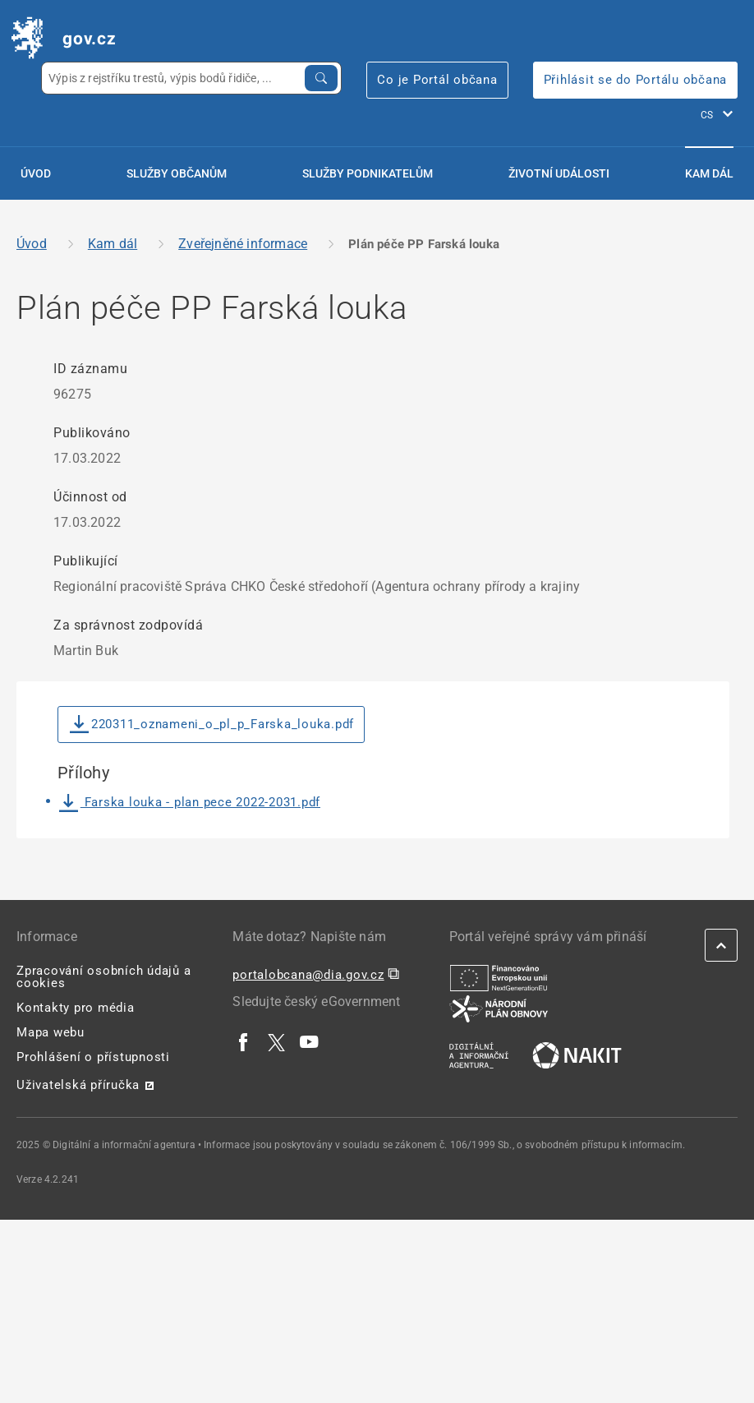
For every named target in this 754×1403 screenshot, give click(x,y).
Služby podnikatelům (367, 173)
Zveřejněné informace (242, 244)
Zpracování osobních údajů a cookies (103, 976)
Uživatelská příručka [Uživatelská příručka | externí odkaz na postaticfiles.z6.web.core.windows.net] (78, 1085)
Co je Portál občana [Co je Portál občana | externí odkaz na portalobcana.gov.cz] (437, 79)
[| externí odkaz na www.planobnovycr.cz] (498, 1007)
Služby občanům (176, 173)
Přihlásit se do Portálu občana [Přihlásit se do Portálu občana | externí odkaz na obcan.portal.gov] (636, 79)
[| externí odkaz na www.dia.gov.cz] (478, 1054)
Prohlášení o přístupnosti (93, 1057)
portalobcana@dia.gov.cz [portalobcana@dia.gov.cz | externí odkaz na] (308, 974)
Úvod (36, 173)
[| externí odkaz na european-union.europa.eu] (498, 977)
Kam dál (709, 173)
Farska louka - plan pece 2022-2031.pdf (189, 802)
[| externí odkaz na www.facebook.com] (243, 1041)
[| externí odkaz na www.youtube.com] (309, 1041)
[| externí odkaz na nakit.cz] (577, 1054)
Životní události (558, 173)
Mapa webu (50, 1032)
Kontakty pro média (75, 1007)
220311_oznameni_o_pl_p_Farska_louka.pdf (212, 724)
